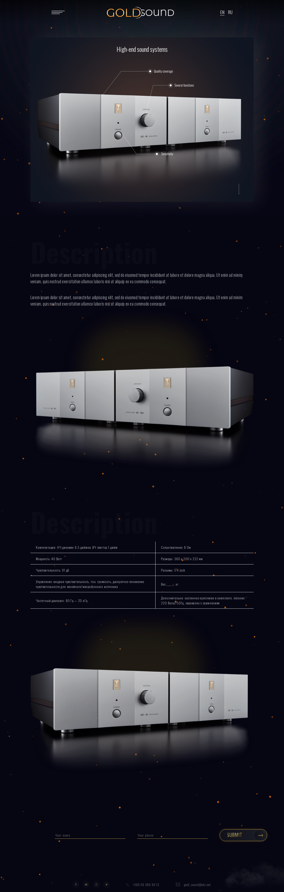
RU (230, 12)
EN (222, 12)
